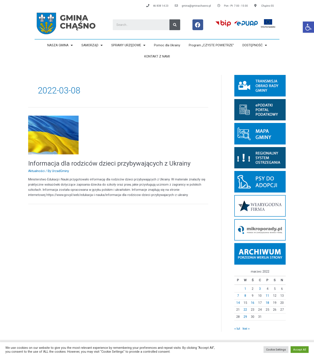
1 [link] (245, 289)
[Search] (174, 24)
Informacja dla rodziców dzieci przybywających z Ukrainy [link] (109, 163)
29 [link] (245, 317)
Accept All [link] (299, 349)
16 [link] (252, 303)
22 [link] (245, 310)
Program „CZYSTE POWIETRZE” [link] (211, 45)
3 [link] (260, 289)
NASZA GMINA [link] (60, 45)
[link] (308, 27)
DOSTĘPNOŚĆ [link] (254, 45)
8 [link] (245, 296)
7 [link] (238, 296)
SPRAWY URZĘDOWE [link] (128, 45)
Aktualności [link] (36, 171)
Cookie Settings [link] (276, 349)
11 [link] (267, 296)
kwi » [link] (246, 329)
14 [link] (238, 303)
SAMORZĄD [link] (92, 45)
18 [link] (267, 303)
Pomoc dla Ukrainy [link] (167, 45)
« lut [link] (237, 329)
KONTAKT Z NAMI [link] (157, 56)
